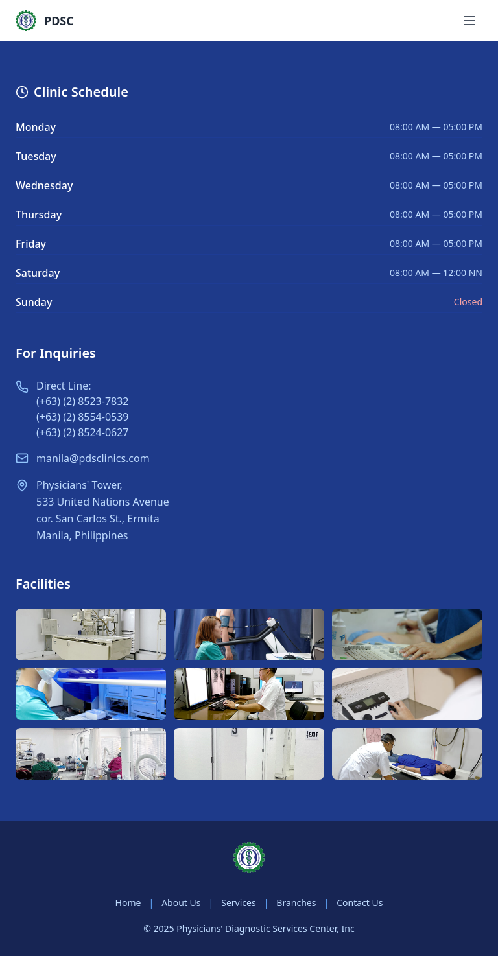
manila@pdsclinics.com (93, 458)
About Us (180, 902)
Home (128, 902)
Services (238, 902)
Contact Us (360, 902)
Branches (296, 902)
